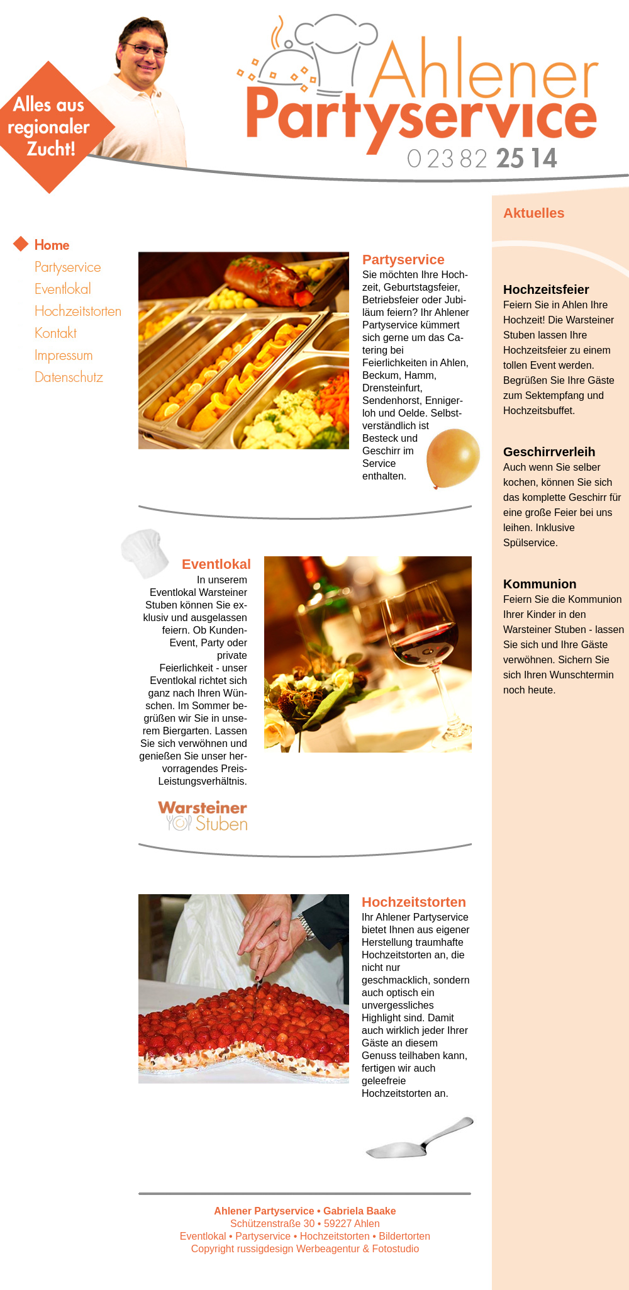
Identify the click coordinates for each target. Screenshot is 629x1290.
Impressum (75, 355)
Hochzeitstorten (75, 311)
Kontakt (75, 333)
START (75, 245)
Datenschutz (75, 377)
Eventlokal (75, 289)
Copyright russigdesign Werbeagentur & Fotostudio (305, 1248)
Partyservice (75, 267)
